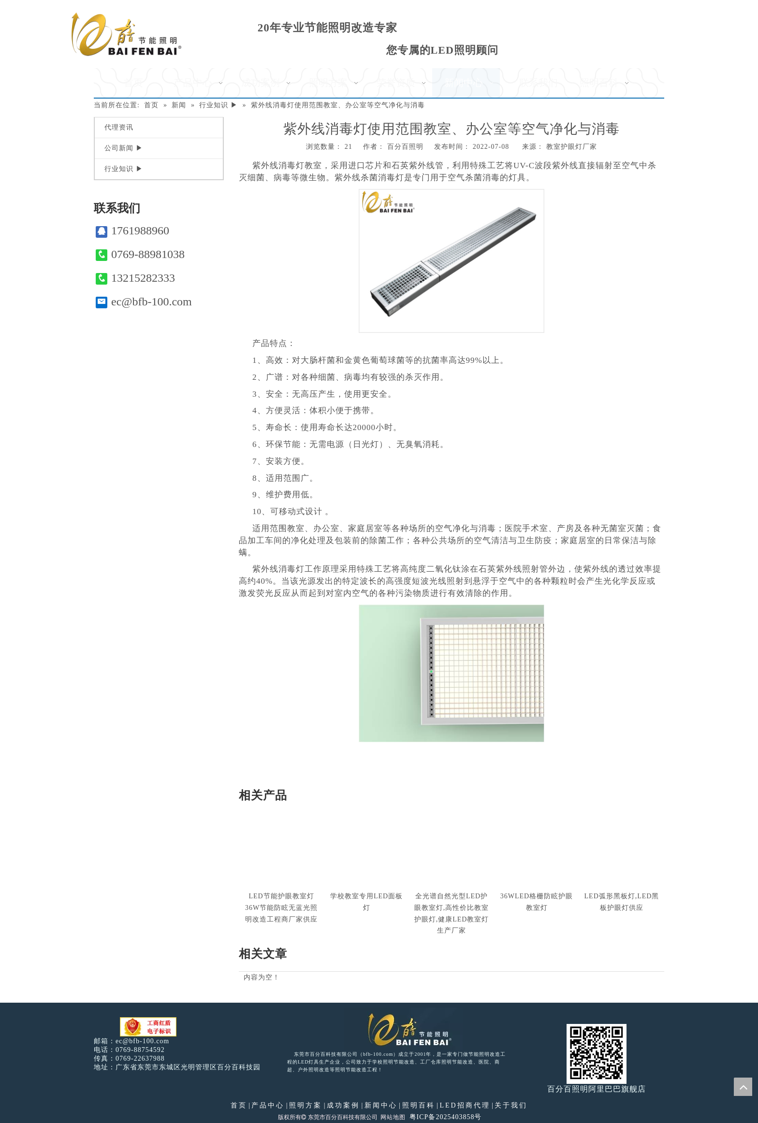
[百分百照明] (126, 34)
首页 (239, 1105)
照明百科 (418, 1105)
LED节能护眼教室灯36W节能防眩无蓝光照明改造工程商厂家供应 (281, 908)
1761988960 (132, 230)
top (743, 1087)
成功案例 (343, 1105)
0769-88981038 (140, 254)
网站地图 (393, 1117)
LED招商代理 (464, 1105)
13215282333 (135, 278)
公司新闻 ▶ (123, 148)
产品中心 (267, 1105)
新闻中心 (380, 1105)
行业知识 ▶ (123, 169)
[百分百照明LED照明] (403, 1029)
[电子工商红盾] (148, 1027)
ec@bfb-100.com (144, 301)
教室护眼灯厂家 (571, 146)
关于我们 (511, 1105)
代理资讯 (118, 127)
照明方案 (305, 1105)
